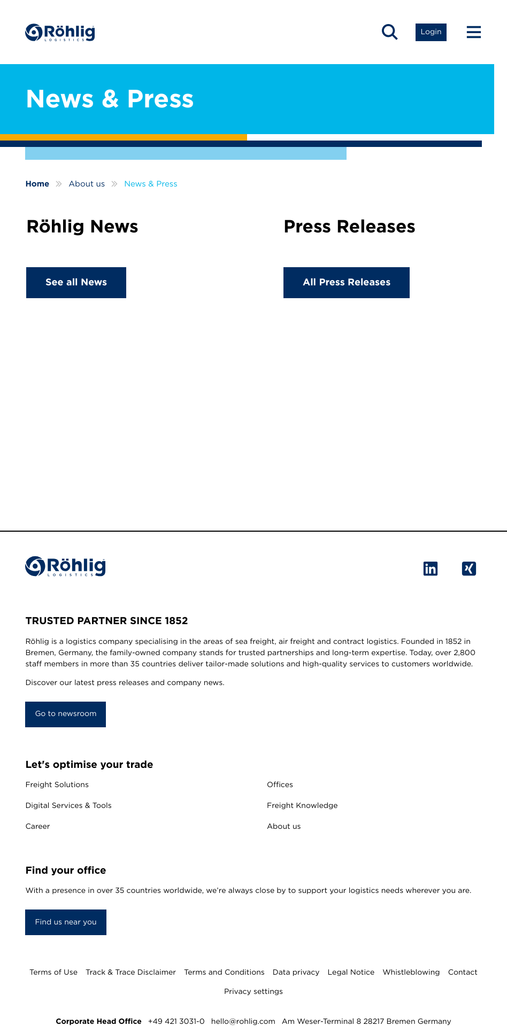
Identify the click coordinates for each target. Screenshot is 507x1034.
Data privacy (296, 972)
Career (37, 826)
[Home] (60, 32)
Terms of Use (53, 972)
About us (284, 826)
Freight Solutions (57, 785)
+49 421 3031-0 (176, 1021)
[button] (390, 32)
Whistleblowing (411, 972)
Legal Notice (351, 972)
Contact (463, 972)
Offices (280, 785)
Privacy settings (253, 992)
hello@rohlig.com (243, 1021)
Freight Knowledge (302, 806)
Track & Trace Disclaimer (131, 972)
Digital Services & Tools (68, 806)
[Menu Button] (469, 32)
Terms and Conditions (224, 972)
